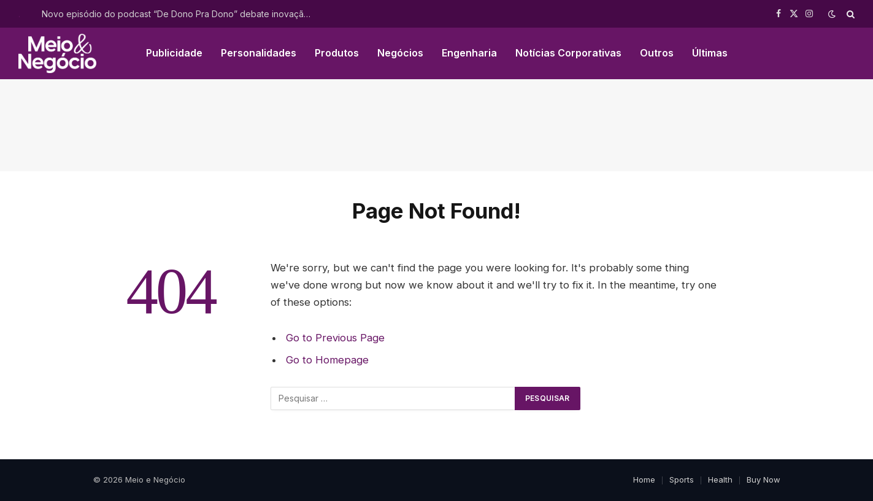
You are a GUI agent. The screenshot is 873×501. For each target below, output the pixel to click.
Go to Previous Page (335, 338)
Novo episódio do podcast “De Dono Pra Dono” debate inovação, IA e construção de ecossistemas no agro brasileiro (180, 14)
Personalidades (258, 53)
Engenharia (469, 53)
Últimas (710, 53)
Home (644, 479)
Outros (657, 53)
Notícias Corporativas (568, 53)
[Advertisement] (436, 125)
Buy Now (763, 479)
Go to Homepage (327, 360)
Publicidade (174, 53)
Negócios (400, 53)
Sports (681, 479)
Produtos (337, 53)
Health (720, 479)
